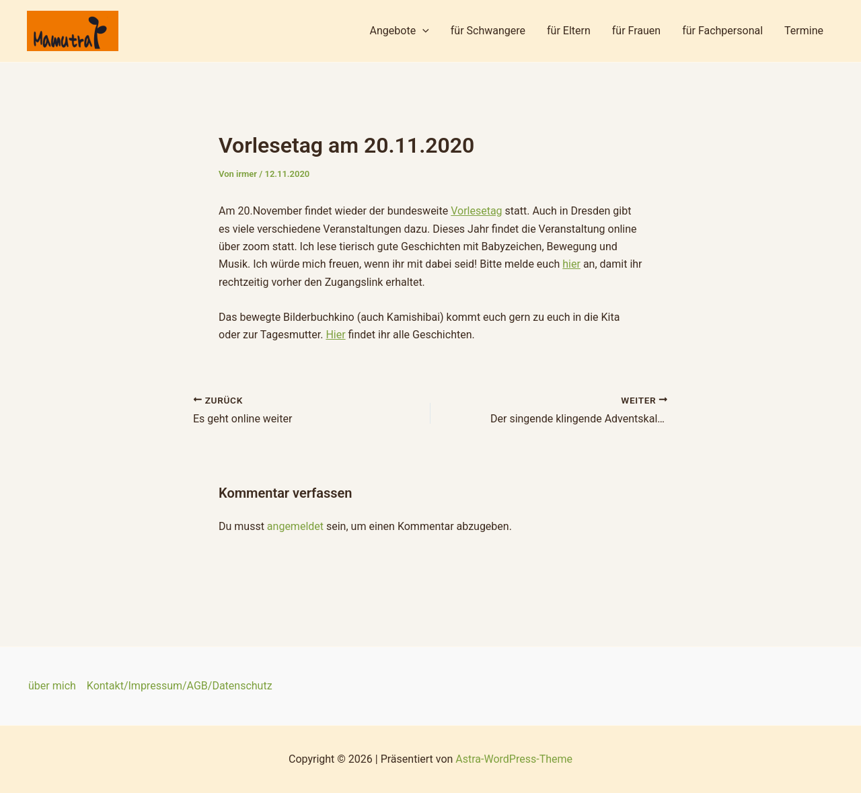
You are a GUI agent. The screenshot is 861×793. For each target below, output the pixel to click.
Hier (335, 334)
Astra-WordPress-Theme (513, 759)
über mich (52, 685)
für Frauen (636, 30)
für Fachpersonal (722, 30)
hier (571, 264)
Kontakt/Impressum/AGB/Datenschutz (179, 685)
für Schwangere (488, 30)
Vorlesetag (476, 210)
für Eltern (569, 30)
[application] (422, 31)
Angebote (399, 31)
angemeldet (295, 526)
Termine (803, 30)
